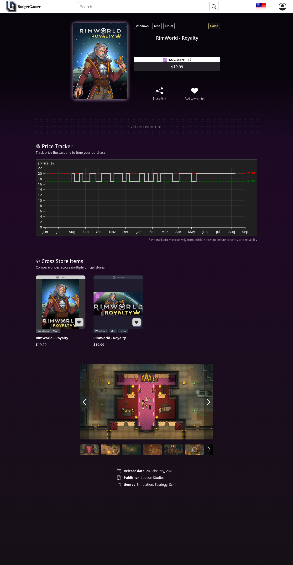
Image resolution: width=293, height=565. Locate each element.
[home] (23, 6)
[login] (282, 6)
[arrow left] (84, 402)
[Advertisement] (146, 126)
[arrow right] (208, 402)
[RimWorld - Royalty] (60, 311)
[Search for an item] (144, 6)
